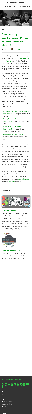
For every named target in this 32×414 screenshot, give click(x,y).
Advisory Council (7, 402)
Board (3, 397)
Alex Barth (15, 49)
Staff (3, 399)
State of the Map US (9, 210)
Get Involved (17, 6)
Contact (4, 394)
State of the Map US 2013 (11, 250)
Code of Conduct (7, 404)
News (28, 6)
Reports (4, 406)
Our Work (9, 6)
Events (24, 6)
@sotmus (12, 182)
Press (3, 409)
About (4, 6)
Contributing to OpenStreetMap (13, 134)
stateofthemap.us (23, 179)
